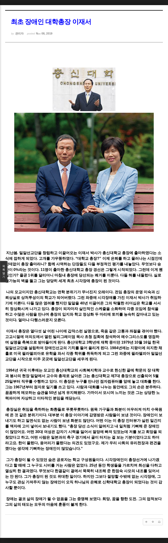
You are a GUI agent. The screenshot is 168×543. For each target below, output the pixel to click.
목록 (3, 272)
